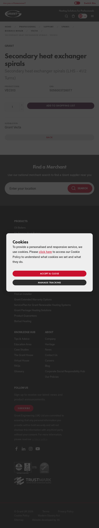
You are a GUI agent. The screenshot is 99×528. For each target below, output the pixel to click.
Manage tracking (49, 282)
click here (45, 252)
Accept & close (49, 273)
